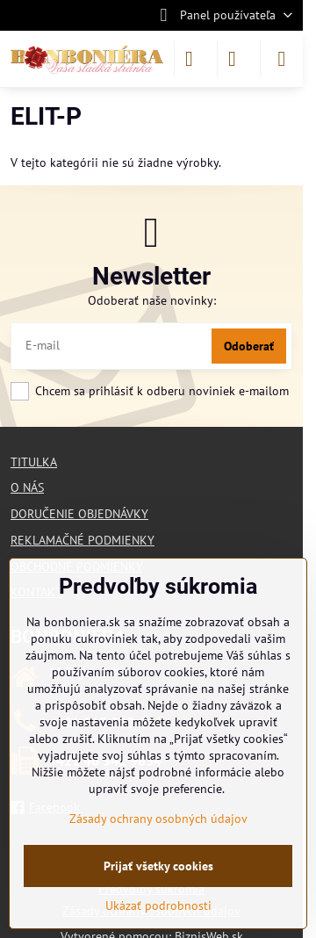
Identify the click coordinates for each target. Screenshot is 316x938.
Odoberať (249, 346)
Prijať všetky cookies (158, 866)
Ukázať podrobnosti (158, 905)
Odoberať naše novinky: (152, 300)
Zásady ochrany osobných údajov (158, 818)
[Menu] (282, 58)
